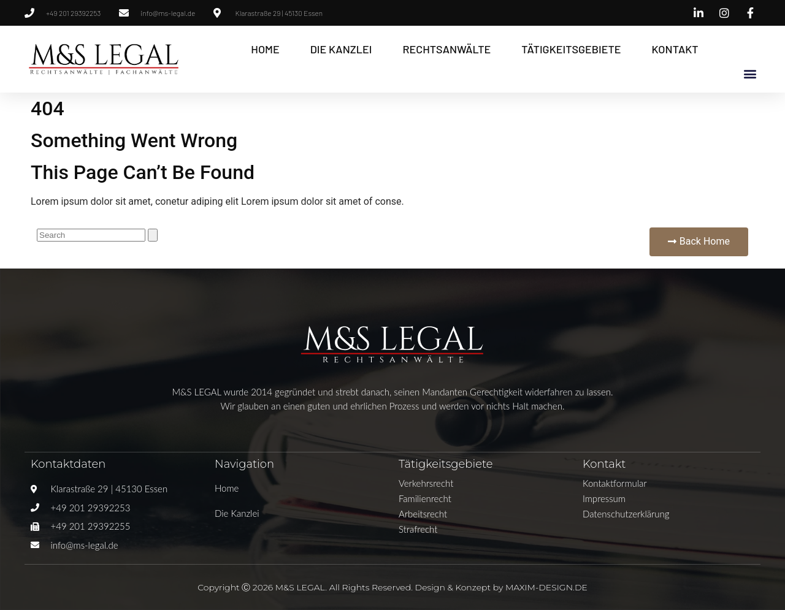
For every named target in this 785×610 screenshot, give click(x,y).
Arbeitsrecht (423, 514)
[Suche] (153, 235)
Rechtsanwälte (446, 49)
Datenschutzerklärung (626, 514)
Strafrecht (418, 529)
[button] (750, 73)
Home (265, 49)
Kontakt (675, 49)
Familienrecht (425, 498)
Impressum (604, 498)
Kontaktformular (615, 483)
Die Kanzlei (341, 49)
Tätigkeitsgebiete (571, 49)
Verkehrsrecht (426, 483)
